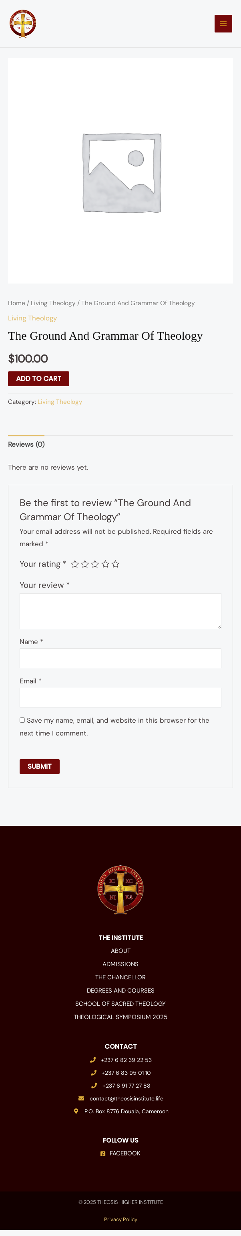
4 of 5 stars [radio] (105, 570)
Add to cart (38, 385)
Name (31, 648)
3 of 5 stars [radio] (95, 570)
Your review (45, 591)
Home (16, 309)
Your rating (43, 570)
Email (31, 687)
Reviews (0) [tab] (26, 450)
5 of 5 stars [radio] (115, 570)
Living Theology (53, 309)
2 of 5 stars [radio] (85, 570)
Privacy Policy (120, 1225)
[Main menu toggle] (218, 27)
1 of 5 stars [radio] (75, 570)
